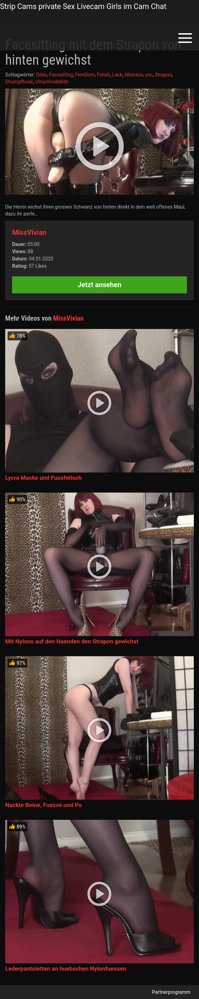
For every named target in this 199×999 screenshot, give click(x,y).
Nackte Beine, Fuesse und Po (43, 804)
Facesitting (61, 74)
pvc (149, 74)
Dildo (41, 74)
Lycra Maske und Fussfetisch (43, 477)
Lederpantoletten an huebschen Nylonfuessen (65, 968)
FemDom (85, 74)
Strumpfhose (19, 81)
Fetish (103, 74)
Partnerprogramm (171, 992)
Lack (117, 74)
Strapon (163, 74)
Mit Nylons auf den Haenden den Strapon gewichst (72, 641)
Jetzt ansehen (100, 285)
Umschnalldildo (51, 81)
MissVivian (29, 232)
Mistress (133, 74)
